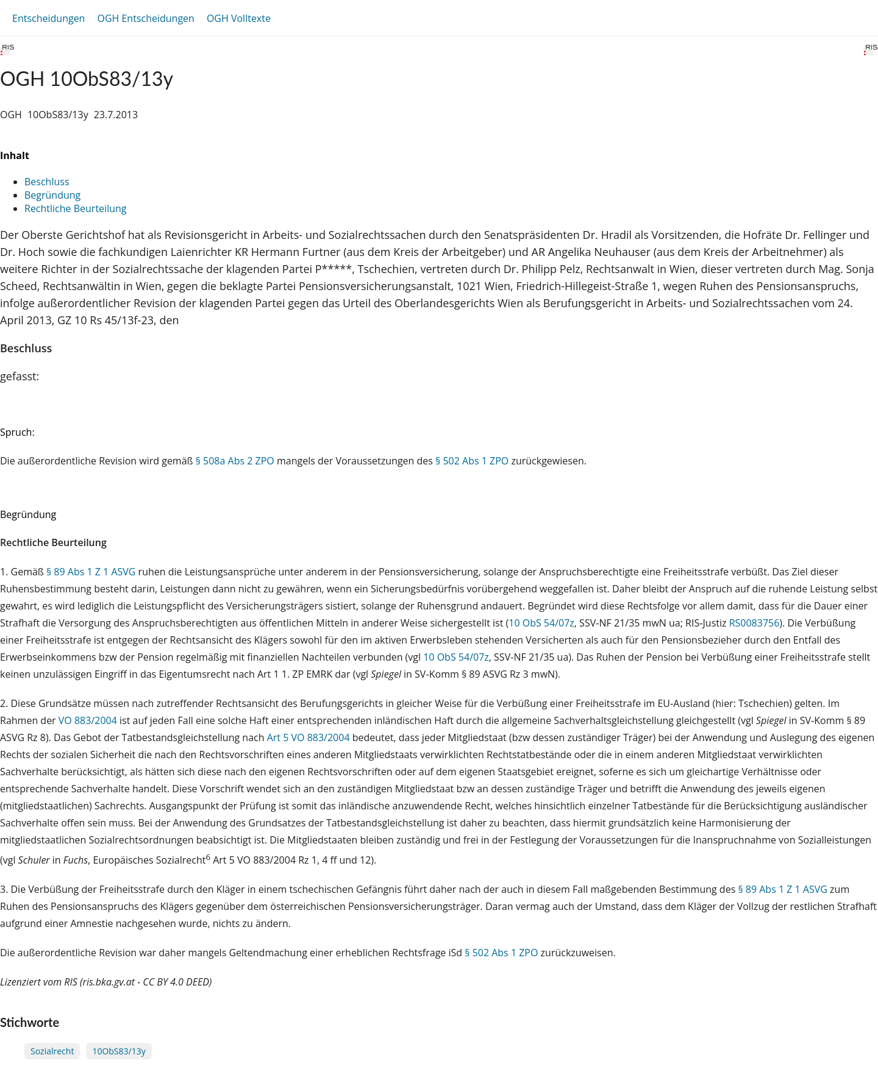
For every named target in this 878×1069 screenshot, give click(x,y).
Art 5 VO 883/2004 (309, 737)
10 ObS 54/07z (541, 623)
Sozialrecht (52, 1051)
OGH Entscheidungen (145, 18)
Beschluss (47, 181)
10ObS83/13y (118, 1051)
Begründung (52, 195)
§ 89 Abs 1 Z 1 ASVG (91, 571)
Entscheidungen (48, 18)
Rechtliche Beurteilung (75, 208)
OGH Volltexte (239, 18)
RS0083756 (754, 623)
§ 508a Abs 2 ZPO (235, 460)
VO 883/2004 (89, 720)
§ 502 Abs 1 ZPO (472, 460)
